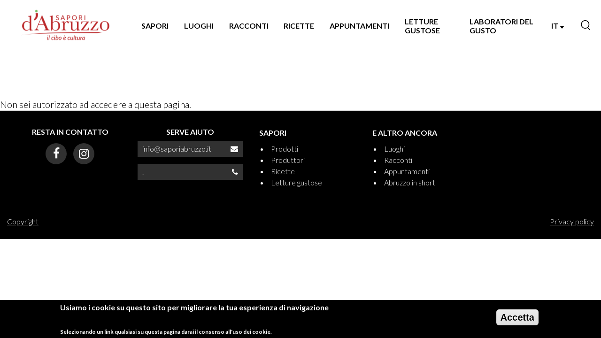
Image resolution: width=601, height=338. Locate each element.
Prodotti (284, 148)
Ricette (283, 171)
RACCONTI (249, 25)
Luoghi (394, 148)
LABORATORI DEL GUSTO (501, 26)
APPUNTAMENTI (359, 25)
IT (557, 25)
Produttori (288, 159)
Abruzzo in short (409, 182)
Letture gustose (296, 182)
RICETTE (299, 25)
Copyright (23, 221)
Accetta (517, 317)
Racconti (398, 159)
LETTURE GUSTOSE (422, 26)
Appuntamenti (407, 171)
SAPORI (155, 25)
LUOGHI (199, 25)
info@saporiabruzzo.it (176, 148)
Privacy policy (572, 221)
